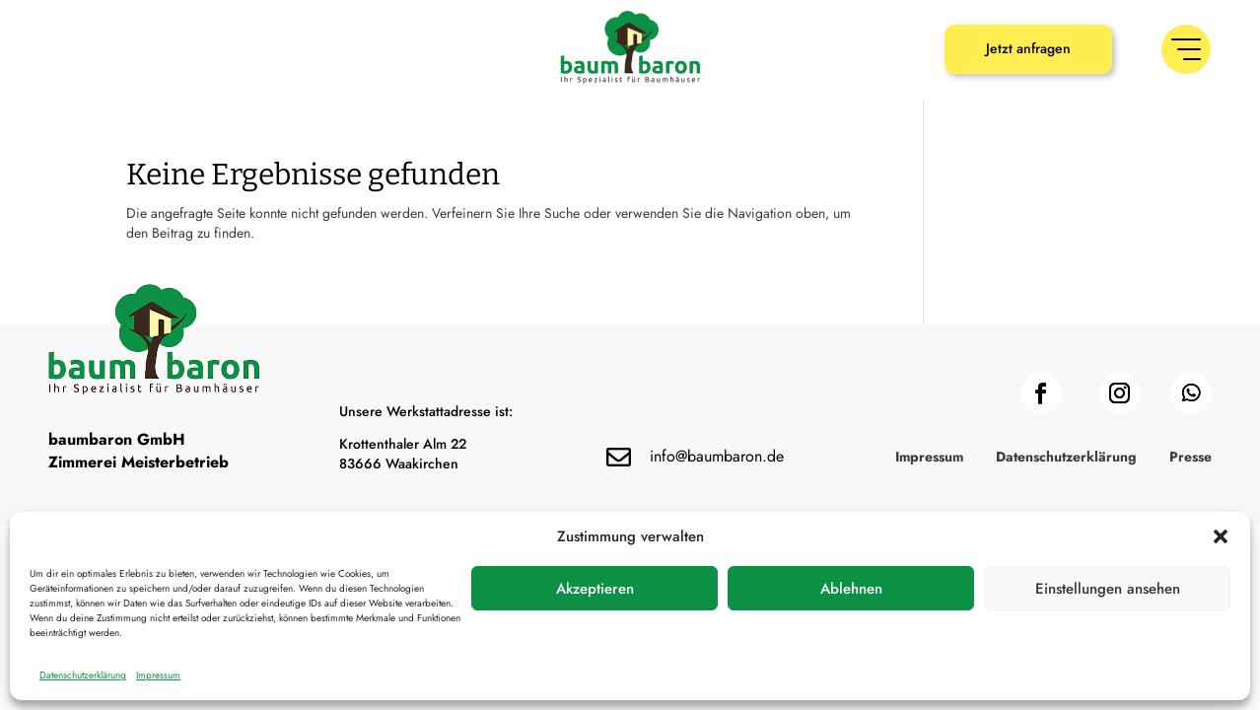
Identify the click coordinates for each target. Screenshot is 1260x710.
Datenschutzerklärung (82, 675)
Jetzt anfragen (1028, 48)
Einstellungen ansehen (1107, 589)
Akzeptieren (595, 589)
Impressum (158, 675)
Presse (1190, 458)
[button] (1220, 536)
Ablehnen (851, 589)
